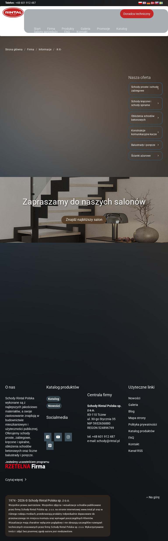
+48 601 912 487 (26, 2)
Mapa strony (137, 418)
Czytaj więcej (14, 479)
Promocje (103, 28)
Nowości (134, 398)
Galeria (85, 28)
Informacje (45, 49)
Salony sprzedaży (46, 31)
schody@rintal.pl (108, 441)
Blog (131, 411)
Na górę (152, 497)
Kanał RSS (135, 451)
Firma (51, 28)
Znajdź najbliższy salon (84, 219)
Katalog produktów (141, 431)
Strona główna (14, 49)
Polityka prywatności (142, 424)
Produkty (68, 28)
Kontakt (82, 31)
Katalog (121, 28)
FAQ (67, 31)
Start (37, 28)
